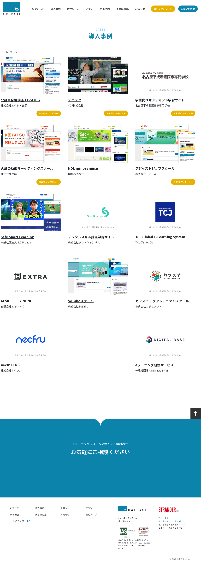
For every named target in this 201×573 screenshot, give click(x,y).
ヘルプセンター (20, 520)
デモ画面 (105, 8)
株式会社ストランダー (170, 521)
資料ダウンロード (163, 8)
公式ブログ (91, 514)
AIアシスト (38, 8)
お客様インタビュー (48, 113)
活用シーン (73, 8)
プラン (89, 8)
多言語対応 (122, 8)
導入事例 (56, 8)
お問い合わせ (188, 8)
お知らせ (140, 8)
